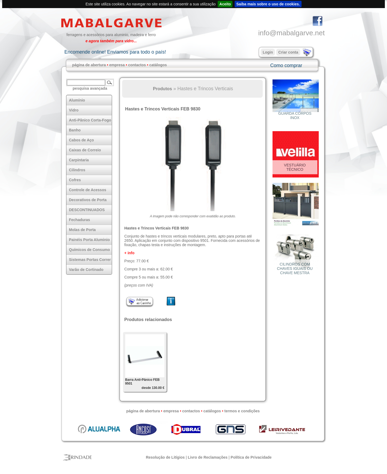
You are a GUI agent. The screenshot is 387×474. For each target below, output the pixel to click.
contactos (137, 65)
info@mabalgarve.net (291, 33)
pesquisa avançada (90, 88)
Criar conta (288, 52)
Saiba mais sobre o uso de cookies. (268, 4)
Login (268, 52)
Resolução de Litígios (165, 457)
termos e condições (242, 411)
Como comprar (286, 65)
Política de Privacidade (251, 457)
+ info (129, 253)
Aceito (225, 4)
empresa (117, 65)
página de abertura (89, 65)
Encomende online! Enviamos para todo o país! (115, 52)
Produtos (162, 88)
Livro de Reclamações (208, 457)
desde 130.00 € (153, 388)
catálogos (158, 65)
